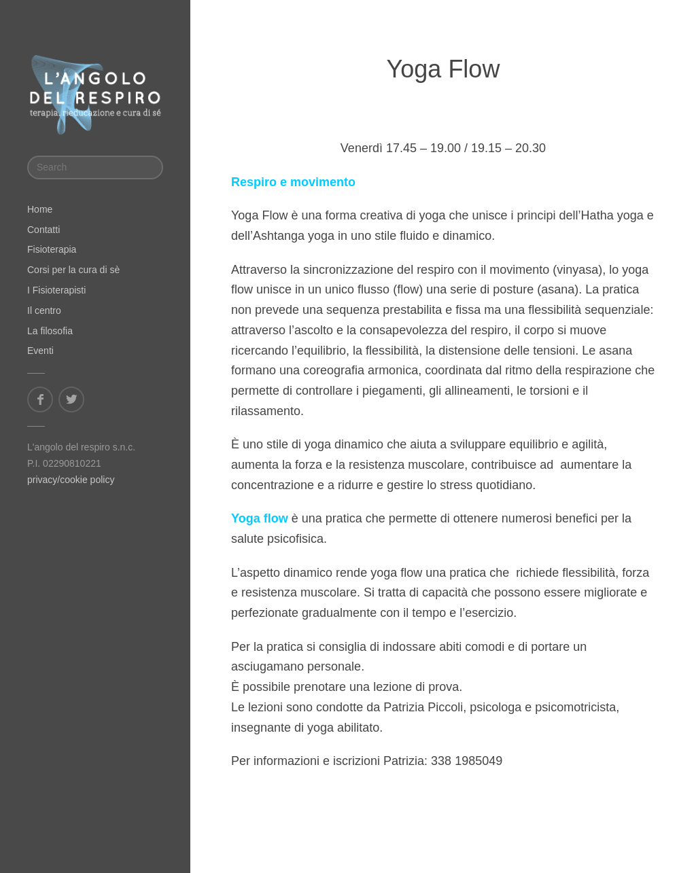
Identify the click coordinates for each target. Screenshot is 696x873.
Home (39, 209)
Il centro (44, 310)
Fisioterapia (51, 249)
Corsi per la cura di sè (73, 269)
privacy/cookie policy (70, 479)
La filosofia (50, 330)
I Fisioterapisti (56, 290)
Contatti (43, 229)
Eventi (40, 350)
